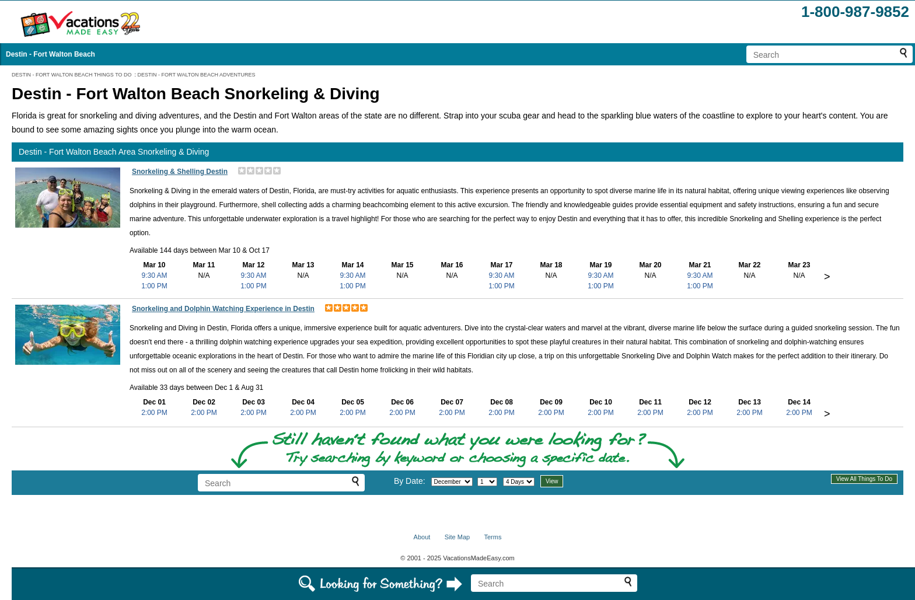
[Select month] (452, 481)
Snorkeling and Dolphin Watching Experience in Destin (223, 309)
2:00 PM (154, 413)
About (422, 536)
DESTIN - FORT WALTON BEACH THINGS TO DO (72, 75)
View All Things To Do (864, 479)
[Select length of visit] (519, 481)
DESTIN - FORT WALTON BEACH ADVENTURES (197, 75)
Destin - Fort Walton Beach (50, 54)
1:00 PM (154, 286)
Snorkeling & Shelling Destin (180, 172)
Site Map (457, 536)
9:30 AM (154, 275)
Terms (492, 536)
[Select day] (487, 481)
